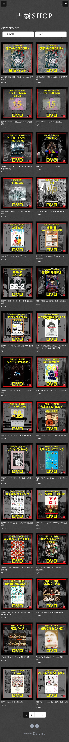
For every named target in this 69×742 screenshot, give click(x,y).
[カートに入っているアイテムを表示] (65, 4)
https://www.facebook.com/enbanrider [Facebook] (32, 726)
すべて (40, 34)
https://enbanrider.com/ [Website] (37, 726)
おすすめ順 (9, 34)
